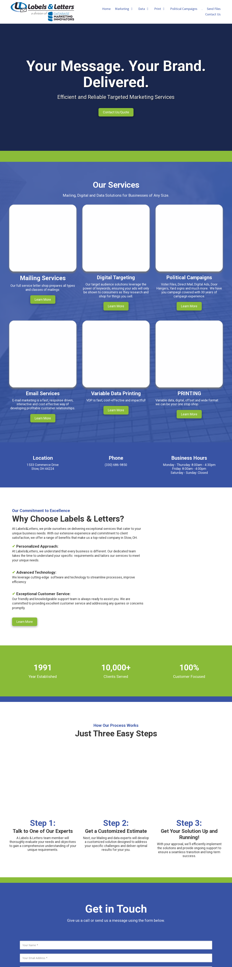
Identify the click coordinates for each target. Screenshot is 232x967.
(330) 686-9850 (146, 886)
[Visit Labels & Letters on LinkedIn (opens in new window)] (7, 929)
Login (116, 957)
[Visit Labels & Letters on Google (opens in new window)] (17, 929)
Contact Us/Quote (116, 112)
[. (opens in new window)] (202, 9)
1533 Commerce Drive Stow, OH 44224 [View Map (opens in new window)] (151, 880)
